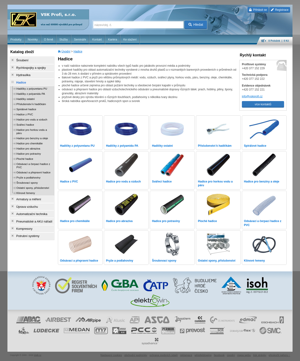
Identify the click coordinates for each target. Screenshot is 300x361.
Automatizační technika (29, 209)
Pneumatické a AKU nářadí (32, 215)
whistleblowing (203, 355)
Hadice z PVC (24, 111)
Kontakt (97, 39)
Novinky (33, 39)
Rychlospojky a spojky (29, 66)
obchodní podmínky (135, 355)
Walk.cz (37, 355)
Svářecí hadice (25, 121)
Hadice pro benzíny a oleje (32, 135)
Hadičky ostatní (25, 96)
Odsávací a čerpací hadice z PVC (33, 163)
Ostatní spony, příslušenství (32, 184)
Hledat (195, 24)
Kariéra (112, 39)
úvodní (231, 355)
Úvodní (65, 51)
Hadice (78, 51)
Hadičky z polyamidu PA (30, 90)
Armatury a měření (26, 195)
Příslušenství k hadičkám (31, 101)
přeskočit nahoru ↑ (279, 355)
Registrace (280, 9)
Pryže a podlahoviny (28, 174)
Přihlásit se (258, 9)
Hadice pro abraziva (28, 145)
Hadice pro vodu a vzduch (31, 116)
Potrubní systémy (26, 228)
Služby (63, 39)
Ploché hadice (24, 155)
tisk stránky (259, 355)
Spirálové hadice (26, 106)
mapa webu (244, 355)
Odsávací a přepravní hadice (33, 169)
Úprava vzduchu (25, 202)
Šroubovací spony (27, 179)
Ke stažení (130, 39)
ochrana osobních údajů (164, 355)
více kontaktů (263, 104)
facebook (219, 355)
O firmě (48, 39)
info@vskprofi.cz (252, 96)
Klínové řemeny (25, 190)
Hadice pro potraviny (28, 150)
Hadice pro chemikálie (29, 140)
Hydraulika (21, 73)
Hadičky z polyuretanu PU (31, 85)
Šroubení (20, 60)
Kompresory (22, 222)
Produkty (15, 39)
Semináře (80, 39)
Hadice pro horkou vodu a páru (31, 128)
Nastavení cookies (111, 355)
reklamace (186, 355)
